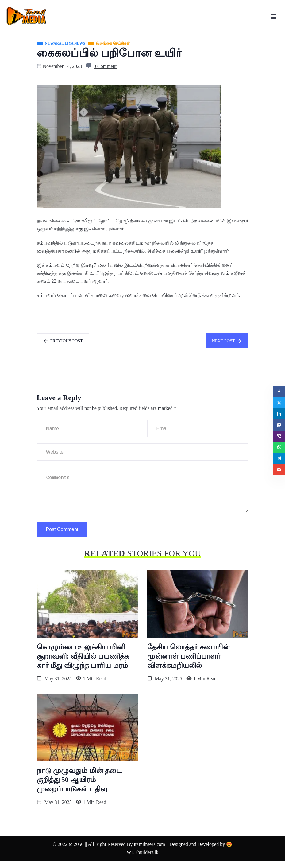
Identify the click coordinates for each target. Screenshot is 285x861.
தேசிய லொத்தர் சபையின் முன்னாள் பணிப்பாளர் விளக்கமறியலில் (188, 656)
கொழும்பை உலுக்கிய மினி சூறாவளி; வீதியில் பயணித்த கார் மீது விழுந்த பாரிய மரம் (83, 656)
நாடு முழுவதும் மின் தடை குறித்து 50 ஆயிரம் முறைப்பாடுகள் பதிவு (79, 780)
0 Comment (105, 66)
